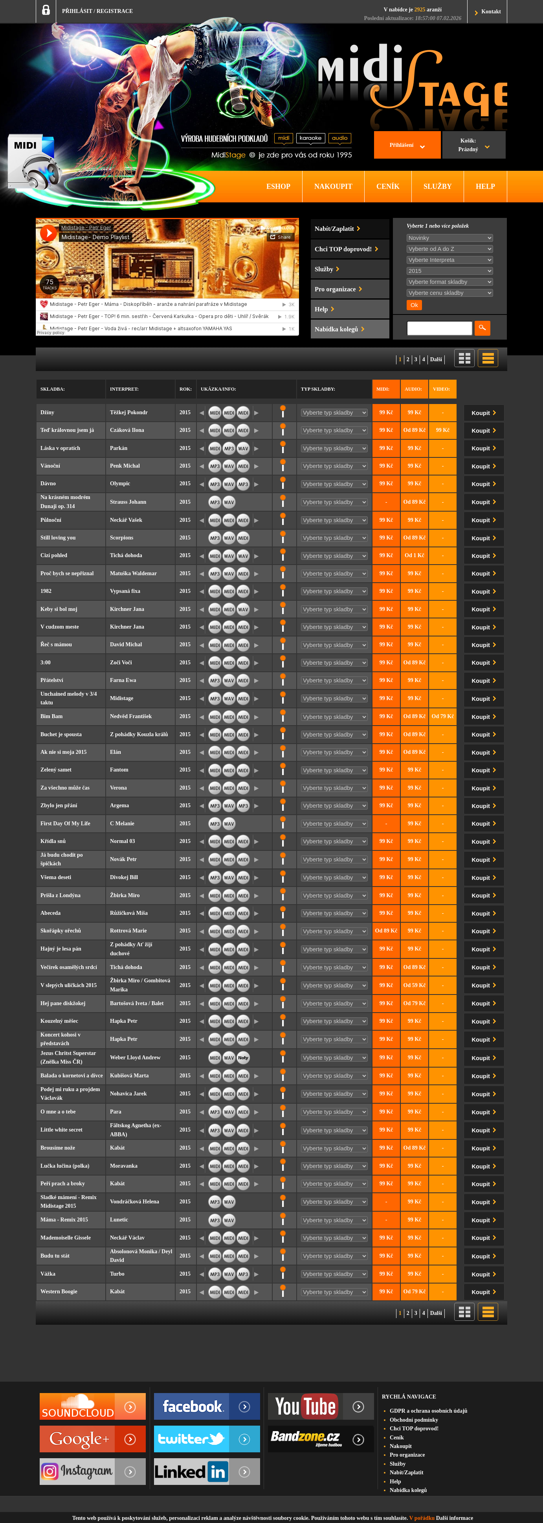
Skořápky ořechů (60, 931)
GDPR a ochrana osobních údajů (429, 1411)
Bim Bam (51, 716)
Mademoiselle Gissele (65, 1238)
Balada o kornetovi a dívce (71, 1076)
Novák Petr (123, 859)
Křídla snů (53, 841)
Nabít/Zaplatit (407, 1472)
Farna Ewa (123, 680)
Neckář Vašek (126, 520)
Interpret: (124, 389)
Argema (119, 805)
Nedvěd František (131, 716)
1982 (45, 591)
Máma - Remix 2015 (64, 1220)
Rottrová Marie (128, 931)
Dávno (48, 483)
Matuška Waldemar (133, 573)
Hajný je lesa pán (60, 949)
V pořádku (422, 1518)
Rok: (186, 389)
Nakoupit (401, 1446)
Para (115, 1112)
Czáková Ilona (127, 430)
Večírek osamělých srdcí (68, 967)
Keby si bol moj (58, 609)
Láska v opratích (60, 448)
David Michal (126, 644)
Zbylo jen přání (58, 805)
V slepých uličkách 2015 (68, 985)
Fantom (119, 770)
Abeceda (50, 913)
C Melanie (122, 823)
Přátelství (51, 680)
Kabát (117, 1148)
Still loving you (57, 538)
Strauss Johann (128, 502)
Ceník (397, 1438)
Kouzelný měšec (59, 1021)
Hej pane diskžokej (62, 1003)
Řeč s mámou (56, 644)
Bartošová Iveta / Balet (136, 1003)
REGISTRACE (115, 11)
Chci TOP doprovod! (414, 1429)
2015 (185, 412)
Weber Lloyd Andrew (135, 1057)
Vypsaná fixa (125, 591)
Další (436, 359)
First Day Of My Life (65, 823)
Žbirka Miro (125, 895)
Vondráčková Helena (134, 1202)
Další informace (454, 1518)
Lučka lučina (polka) (64, 1166)
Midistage (121, 698)
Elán (115, 752)
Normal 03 (122, 841)
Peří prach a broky (62, 1184)
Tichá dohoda (126, 555)
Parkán (118, 448)
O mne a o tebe (57, 1112)
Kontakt (491, 12)
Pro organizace (407, 1455)
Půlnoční (50, 520)
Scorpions (121, 538)
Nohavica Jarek (128, 1094)
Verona (118, 788)
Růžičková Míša (129, 913)
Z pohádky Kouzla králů (139, 734)
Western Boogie (58, 1291)
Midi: (382, 389)
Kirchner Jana (127, 609)
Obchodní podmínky (414, 1420)
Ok (414, 305)
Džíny (47, 412)
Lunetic (119, 1220)
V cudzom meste (59, 627)
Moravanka (124, 1166)
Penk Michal (125, 466)
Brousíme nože (57, 1148)
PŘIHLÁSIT (77, 11)
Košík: (468, 146)
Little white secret (61, 1130)
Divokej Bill (124, 877)
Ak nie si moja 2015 (63, 752)
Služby (397, 1464)
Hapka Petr (124, 1021)
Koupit (485, 411)
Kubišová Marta (129, 1076)
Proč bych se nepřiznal (67, 573)
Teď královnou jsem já (67, 430)
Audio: (413, 389)
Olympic (120, 483)
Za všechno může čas (65, 788)
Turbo (117, 1274)
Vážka (47, 1274)
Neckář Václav (127, 1238)
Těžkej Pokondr (129, 412)
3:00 (45, 663)
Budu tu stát (55, 1256)
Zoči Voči (121, 663)
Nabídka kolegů (408, 1490)
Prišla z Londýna (60, 895)
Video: (441, 389)
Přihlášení (402, 145)
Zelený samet (56, 770)
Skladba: (52, 389)
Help (395, 1482)
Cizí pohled (53, 555)
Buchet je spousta (61, 734)
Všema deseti (55, 877)
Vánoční (50, 466)
